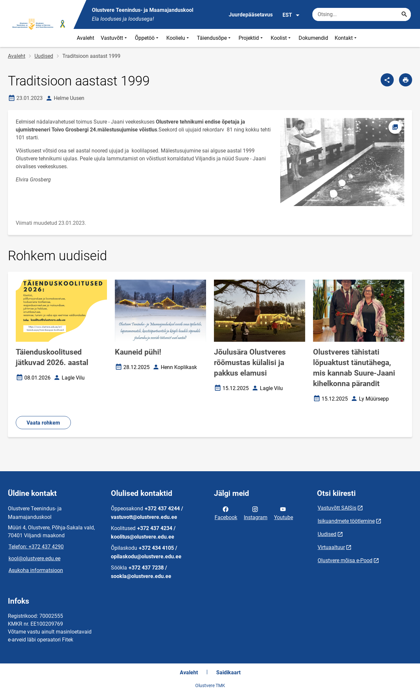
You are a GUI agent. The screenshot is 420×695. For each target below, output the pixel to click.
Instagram (255, 513)
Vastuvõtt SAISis (337, 508)
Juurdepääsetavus (251, 15)
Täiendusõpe (214, 38)
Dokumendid (313, 38)
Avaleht (85, 38)
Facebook (226, 513)
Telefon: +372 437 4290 (36, 547)
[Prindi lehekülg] (405, 79)
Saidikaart (228, 672)
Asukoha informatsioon (36, 570)
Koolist (281, 38)
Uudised (43, 56)
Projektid (251, 38)
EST (291, 15)
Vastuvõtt (114, 38)
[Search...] (404, 14)
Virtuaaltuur (331, 547)
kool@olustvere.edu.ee (34, 558)
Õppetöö (147, 38)
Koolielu (178, 38)
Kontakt (346, 38)
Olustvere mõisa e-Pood (345, 560)
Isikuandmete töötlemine (346, 521)
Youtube (283, 513)
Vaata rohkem (43, 423)
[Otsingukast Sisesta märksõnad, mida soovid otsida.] (361, 14)
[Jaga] (387, 79)
